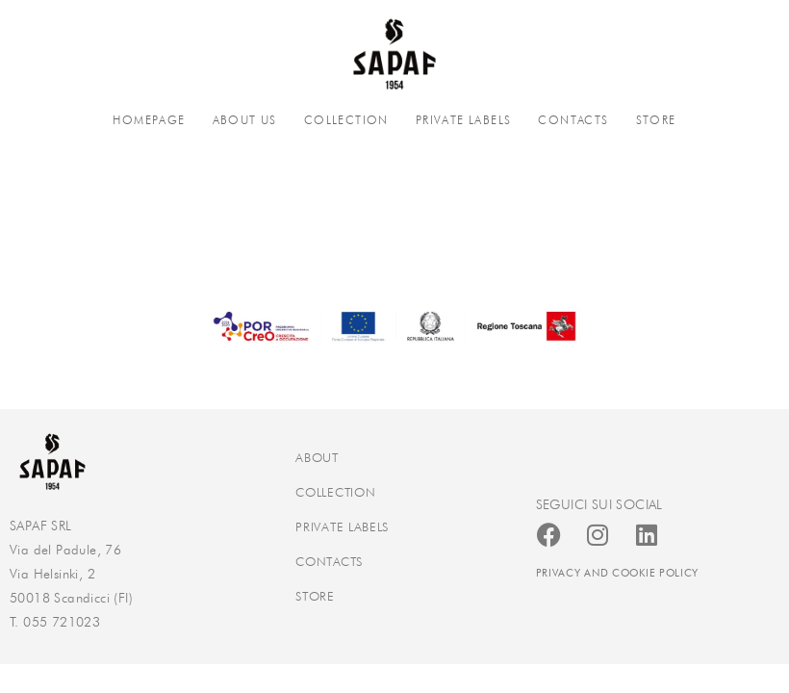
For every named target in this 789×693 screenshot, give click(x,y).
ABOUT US (245, 120)
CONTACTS (573, 120)
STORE (656, 120)
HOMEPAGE (149, 120)
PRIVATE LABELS (464, 120)
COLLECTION (346, 120)
